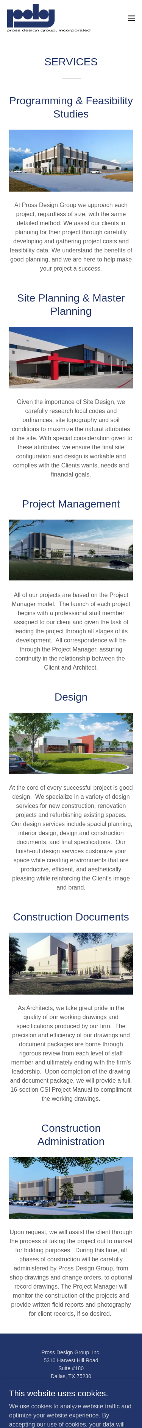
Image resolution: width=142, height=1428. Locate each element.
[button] (131, 18)
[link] (48, 18)
